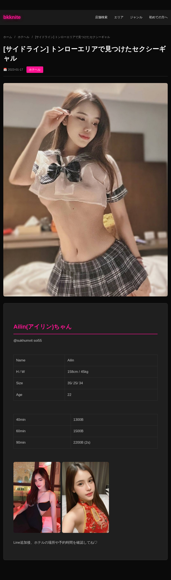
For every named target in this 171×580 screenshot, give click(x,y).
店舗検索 (101, 17)
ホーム (7, 37)
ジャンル (136, 17)
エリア (118, 17)
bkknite (12, 17)
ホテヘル (24, 37)
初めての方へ (158, 17)
